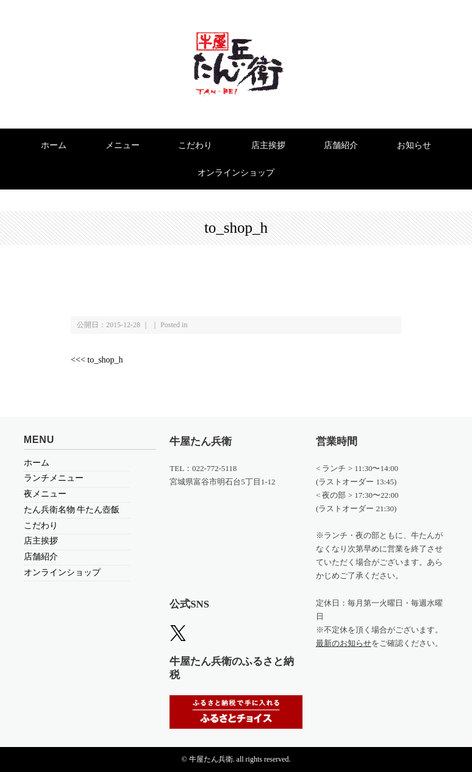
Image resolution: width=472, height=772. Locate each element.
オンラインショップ (236, 172)
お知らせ (414, 145)
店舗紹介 (341, 145)
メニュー (122, 145)
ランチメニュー (54, 478)
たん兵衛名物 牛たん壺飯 (72, 509)
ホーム (53, 145)
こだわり (195, 145)
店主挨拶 (268, 145)
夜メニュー (45, 493)
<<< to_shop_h (97, 359)
